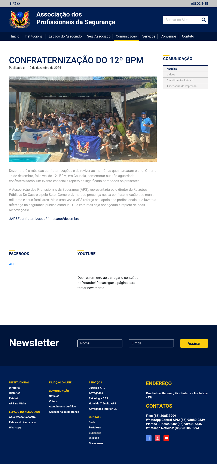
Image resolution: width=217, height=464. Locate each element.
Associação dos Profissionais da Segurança (75, 18)
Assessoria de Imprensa (181, 86)
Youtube (18, 3)
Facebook (10, 3)
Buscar (203, 20)
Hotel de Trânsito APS (102, 403)
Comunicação (126, 36)
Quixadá (94, 438)
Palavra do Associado (22, 422)
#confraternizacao (31, 219)
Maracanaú (96, 443)
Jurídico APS (97, 387)
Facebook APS (149, 438)
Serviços (148, 36)
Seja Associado (99, 36)
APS (12, 264)
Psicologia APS (98, 398)
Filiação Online (60, 382)
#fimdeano (53, 219)
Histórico (14, 393)
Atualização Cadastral (22, 417)
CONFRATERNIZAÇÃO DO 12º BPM (76, 60)
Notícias (172, 68)
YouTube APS (166, 438)
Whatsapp (15, 427)
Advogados (96, 393)
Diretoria (14, 387)
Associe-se (199, 3)
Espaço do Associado (65, 36)
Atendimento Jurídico (180, 80)
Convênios (169, 36)
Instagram (14, 3)
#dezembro (70, 219)
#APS (13, 219)
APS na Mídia (17, 403)
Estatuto (14, 398)
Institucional (34, 36)
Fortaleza (95, 427)
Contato (188, 36)
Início (15, 36)
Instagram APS (157, 438)
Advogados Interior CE (103, 408)
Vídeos (171, 74)
